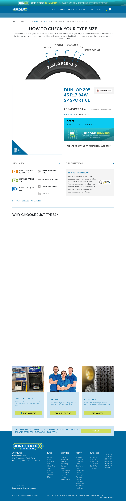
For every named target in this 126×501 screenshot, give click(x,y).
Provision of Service (70, 495)
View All (107, 468)
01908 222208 (19, 486)
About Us (79, 457)
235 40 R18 (108, 457)
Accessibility (57, 495)
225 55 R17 (94, 468)
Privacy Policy (80, 483)
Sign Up (95, 431)
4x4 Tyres (50, 472)
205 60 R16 (94, 461)
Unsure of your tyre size (101, 109)
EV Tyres (50, 475)
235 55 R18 (108, 461)
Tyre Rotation (65, 470)
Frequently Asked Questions (79, 464)
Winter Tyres (51, 466)
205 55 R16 (94, 459)
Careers (78, 472)
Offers (49, 477)
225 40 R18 (108, 459)
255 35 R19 (108, 465)
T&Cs (48, 495)
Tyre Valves (65, 472)
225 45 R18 (108, 454)
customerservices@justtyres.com (25, 488)
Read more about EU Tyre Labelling (26, 201)
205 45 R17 (94, 464)
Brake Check (65, 479)
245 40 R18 (108, 463)
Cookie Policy (85, 495)
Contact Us (79, 459)
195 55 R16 (94, 457)
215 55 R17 (93, 466)
